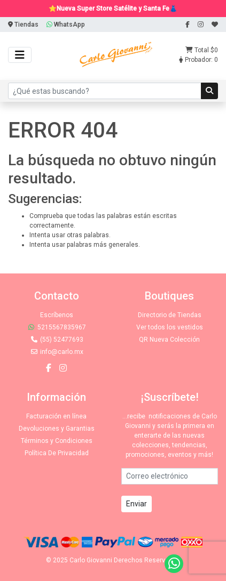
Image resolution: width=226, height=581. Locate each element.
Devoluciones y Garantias (57, 428)
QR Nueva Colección (169, 339)
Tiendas (23, 24)
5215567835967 (56, 327)
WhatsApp (65, 24)
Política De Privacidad (57, 453)
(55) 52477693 (56, 339)
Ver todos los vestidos (169, 327)
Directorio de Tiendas (169, 315)
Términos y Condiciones (56, 441)
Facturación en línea (56, 416)
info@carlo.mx (56, 352)
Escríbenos (56, 315)
